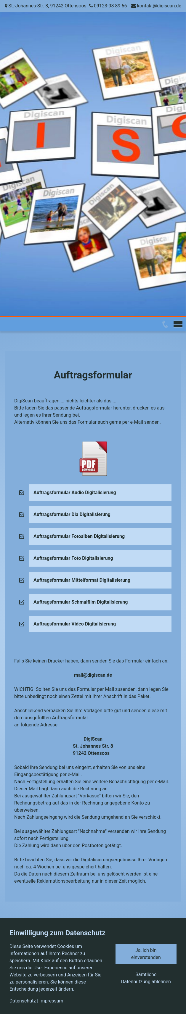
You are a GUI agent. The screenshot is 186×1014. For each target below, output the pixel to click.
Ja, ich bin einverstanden (146, 953)
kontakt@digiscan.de (159, 6)
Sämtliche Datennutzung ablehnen (146, 978)
